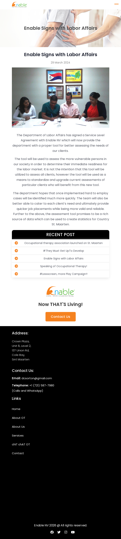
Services (18, 435)
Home (16, 409)
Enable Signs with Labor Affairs (49, 258)
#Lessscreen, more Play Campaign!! (51, 274)
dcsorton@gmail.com (37, 378)
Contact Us (60, 316)
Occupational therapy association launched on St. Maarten (59, 243)
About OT (18, 418)
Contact (18, 453)
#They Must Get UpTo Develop (49, 251)
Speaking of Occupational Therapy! (51, 266)
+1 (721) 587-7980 (41, 385)
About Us (18, 427)
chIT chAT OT (21, 444)
